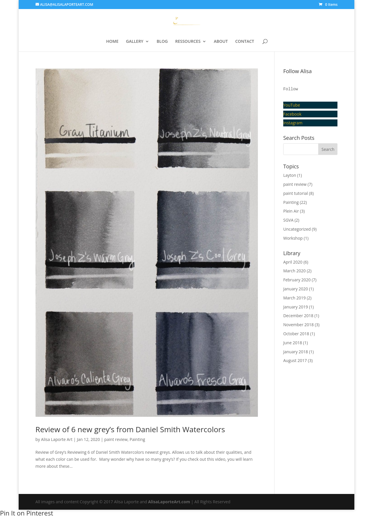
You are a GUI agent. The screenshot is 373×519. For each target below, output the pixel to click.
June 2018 (292, 342)
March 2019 (294, 298)
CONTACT (244, 41)
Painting (137, 439)
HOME (112, 41)
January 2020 (295, 289)
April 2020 (292, 262)
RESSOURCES (187, 41)
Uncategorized (297, 229)
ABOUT (221, 41)
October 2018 (296, 333)
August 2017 (295, 360)
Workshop (293, 238)
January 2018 (295, 351)
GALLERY (134, 41)
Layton (289, 175)
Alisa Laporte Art (57, 439)
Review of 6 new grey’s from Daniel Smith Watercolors (130, 429)
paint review (116, 439)
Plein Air (291, 211)
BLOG (162, 41)
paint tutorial (295, 193)
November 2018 (298, 324)
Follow (290, 89)
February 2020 (297, 280)
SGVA (288, 220)
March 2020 (294, 270)
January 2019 (295, 307)
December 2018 (298, 315)
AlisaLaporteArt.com (169, 501)
